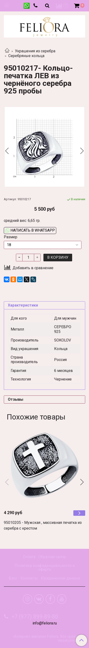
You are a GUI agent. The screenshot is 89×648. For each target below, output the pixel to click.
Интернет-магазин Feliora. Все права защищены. (46, 638)
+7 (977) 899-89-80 (34, 617)
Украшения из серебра (35, 51)
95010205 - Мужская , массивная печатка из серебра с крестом (43, 525)
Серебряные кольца (26, 56)
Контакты (29, 578)
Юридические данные (60, 578)
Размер (10, 237)
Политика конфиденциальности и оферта (45, 567)
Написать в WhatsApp (30, 230)
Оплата (29, 557)
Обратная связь (52, 557)
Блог (13, 578)
